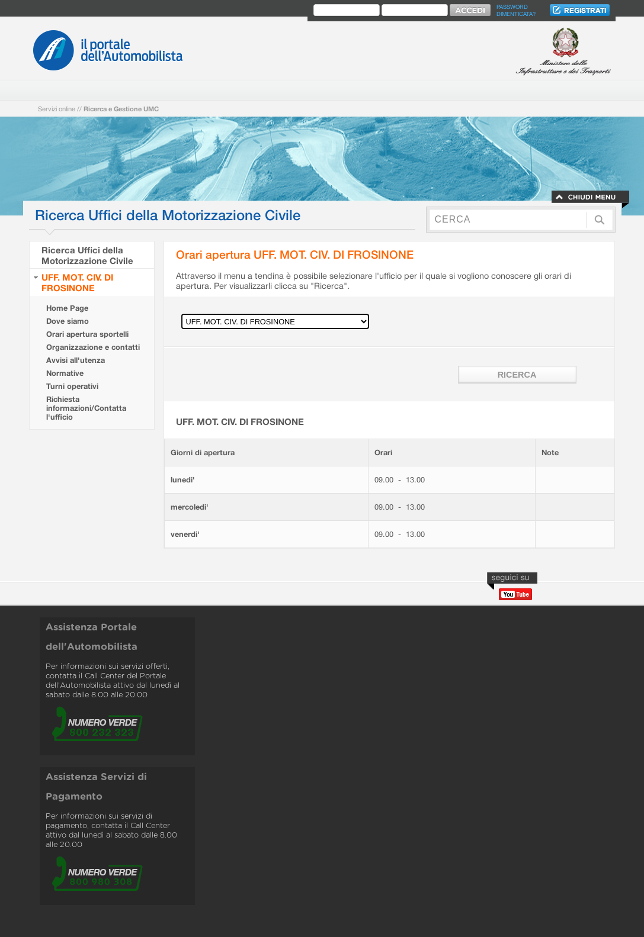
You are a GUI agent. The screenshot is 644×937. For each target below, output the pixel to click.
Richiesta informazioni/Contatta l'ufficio (86, 408)
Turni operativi (72, 386)
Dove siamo (67, 321)
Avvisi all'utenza (75, 360)
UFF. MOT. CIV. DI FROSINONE (77, 282)
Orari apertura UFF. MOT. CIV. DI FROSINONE (295, 254)
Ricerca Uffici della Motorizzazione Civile (87, 255)
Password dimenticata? (516, 10)
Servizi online (56, 108)
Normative (65, 373)
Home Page (67, 308)
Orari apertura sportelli (87, 334)
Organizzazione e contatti (93, 347)
